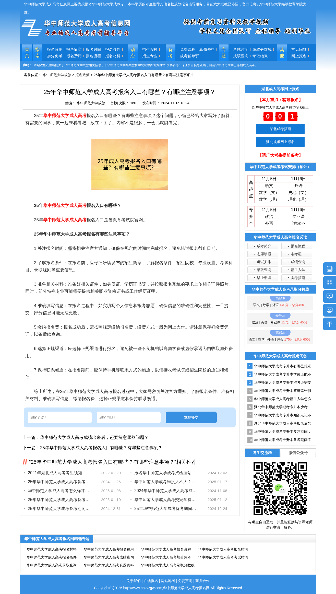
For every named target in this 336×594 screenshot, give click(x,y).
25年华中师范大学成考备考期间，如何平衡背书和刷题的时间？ (59, 508)
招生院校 (150, 49)
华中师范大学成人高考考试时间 (223, 557)
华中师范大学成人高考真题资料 (109, 565)
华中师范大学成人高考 (65, 115)
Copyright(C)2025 (108, 588)
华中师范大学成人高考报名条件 (52, 557)
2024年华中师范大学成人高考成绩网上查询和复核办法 (165, 490)
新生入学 (298, 270)
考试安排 (264, 262)
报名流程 (93, 56)
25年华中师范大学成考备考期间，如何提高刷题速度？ (165, 508)
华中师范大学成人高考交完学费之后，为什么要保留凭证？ (165, 499)
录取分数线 (262, 49)
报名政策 (54, 49)
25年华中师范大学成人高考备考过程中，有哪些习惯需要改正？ (59, 499)
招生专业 (150, 56)
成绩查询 (240, 56)
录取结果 (260, 56)
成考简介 (264, 246)
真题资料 (207, 49)
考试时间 (240, 49)
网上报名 (299, 56)
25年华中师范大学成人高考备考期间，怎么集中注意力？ (59, 482)
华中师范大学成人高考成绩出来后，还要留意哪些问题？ (94, 437)
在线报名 (151, 581)
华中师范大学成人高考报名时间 (223, 549)
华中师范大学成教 (57, 75)
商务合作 (202, 581)
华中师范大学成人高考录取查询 (52, 565)
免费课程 (187, 49)
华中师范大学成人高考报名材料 (52, 549)
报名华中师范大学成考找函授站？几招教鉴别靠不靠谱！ (165, 473)
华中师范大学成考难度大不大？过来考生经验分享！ (165, 482)
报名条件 (113, 49)
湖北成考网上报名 (280, 142)
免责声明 (185, 581)
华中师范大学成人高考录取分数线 (168, 565)
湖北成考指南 (280, 129)
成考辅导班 (189, 56)
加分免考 (54, 56)
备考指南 (298, 278)
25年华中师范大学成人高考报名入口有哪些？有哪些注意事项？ (101, 447)
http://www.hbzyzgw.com (142, 588)
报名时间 (93, 49)
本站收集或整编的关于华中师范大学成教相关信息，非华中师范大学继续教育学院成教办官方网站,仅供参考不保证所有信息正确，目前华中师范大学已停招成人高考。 (146, 65)
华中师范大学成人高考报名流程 (166, 549)
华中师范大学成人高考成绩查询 (109, 557)
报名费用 (74, 56)
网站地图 (168, 581)
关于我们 (133, 581)
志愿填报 (264, 254)
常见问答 (299, 49)
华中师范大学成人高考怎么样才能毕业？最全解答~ (59, 490)
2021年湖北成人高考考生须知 (55, 473)
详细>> (298, 223)
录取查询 (264, 270)
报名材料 (113, 56)
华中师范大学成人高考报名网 (186, 588)
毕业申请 (264, 278)
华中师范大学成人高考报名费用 (109, 549)
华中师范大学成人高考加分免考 (166, 557)
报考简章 (74, 49)
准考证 (296, 254)
